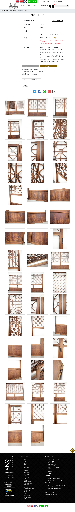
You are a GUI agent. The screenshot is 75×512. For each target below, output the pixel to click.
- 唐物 (25, 498)
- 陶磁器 (25, 480)
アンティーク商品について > (31, 79)
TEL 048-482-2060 (45, 1)
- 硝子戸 (25, 466)
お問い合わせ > (58, 1)
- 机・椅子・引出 (27, 491)
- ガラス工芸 (26, 477)
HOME (22, 5)
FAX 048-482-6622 (9, 480)
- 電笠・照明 (26, 484)
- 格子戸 (25, 463)
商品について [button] (44, 5)
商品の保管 (51, 462)
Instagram (50, 473)
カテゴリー (27, 6)
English (49, 468)
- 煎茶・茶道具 (27, 495)
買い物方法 (54, 478)
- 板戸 (25, 464)
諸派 (26, 493)
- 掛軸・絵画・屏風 (28, 483)
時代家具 (27, 487)
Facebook (50, 471)
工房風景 (51, 461)
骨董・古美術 (28, 472)
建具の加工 (53, 486)
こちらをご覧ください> (54, 38)
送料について (53, 465)
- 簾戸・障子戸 (27, 469)
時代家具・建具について (56, 485)
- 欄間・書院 (26, 467)
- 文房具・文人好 (27, 497)
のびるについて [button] (36, 5)
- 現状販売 (26, 470)
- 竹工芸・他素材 (27, 481)
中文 (49, 470)
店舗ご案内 (52, 464)
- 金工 (25, 476)
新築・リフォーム (53, 467)
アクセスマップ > (9, 475)
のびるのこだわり (54, 459)
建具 (7, 11)
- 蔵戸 (25, 461)
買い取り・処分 (55, 480)
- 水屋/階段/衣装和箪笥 (29, 488)
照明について (55, 488)
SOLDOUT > (30, 66)
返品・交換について (55, 489)
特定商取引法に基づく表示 (51, 494)
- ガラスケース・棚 (28, 490)
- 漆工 (25, 478)
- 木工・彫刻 (26, 474)
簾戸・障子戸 (13, 11)
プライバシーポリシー (50, 493)
